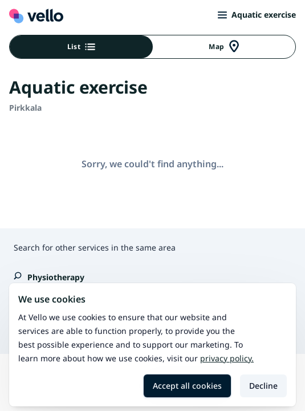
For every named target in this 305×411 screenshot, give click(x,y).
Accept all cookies (187, 385)
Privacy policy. (227, 358)
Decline (263, 385)
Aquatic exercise (257, 14)
